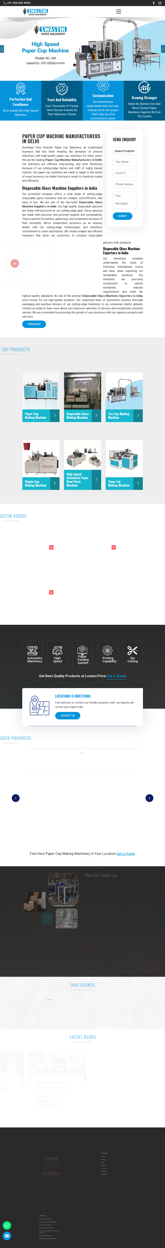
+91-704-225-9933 (16, 2)
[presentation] (16, 798)
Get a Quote (116, 676)
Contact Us (67, 717)
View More (34, 325)
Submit (122, 217)
